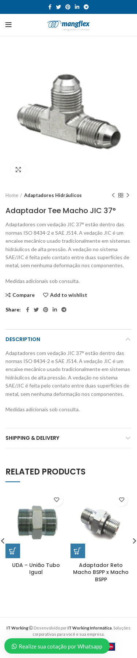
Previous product (113, 195)
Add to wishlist (68, 295)
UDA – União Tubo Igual (36, 568)
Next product (128, 195)
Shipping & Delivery (32, 438)
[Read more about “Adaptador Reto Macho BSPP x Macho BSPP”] (78, 551)
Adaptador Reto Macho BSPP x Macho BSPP (101, 572)
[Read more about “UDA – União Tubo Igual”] (12, 551)
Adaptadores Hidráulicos (53, 195)
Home (11, 195)
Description (22, 339)
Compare (23, 295)
